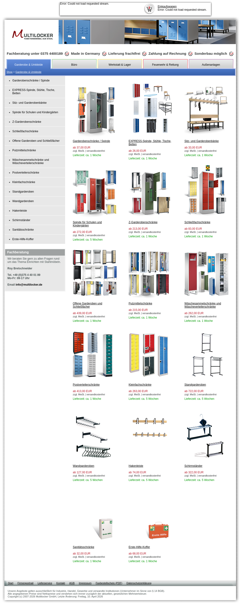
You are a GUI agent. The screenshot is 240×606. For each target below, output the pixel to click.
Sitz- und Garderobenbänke (29, 102)
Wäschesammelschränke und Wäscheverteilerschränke (30, 161)
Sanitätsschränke (23, 229)
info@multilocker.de (29, 284)
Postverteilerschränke (25, 172)
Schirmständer (21, 220)
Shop (10, 72)
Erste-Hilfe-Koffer (23, 239)
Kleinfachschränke (23, 182)
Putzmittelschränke (24, 150)
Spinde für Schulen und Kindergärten (35, 112)
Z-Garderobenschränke (26, 121)
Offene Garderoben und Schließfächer (36, 140)
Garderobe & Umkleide (28, 72)
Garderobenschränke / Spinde (31, 80)
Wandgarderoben (23, 201)
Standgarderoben (23, 191)
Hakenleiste (19, 210)
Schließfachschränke (25, 131)
